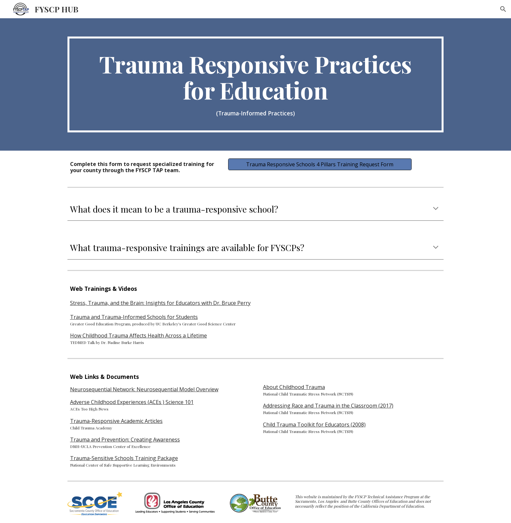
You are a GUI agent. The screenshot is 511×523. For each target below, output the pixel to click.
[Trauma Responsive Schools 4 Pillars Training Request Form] (319, 164)
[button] (503, 9)
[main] (255, 84)
